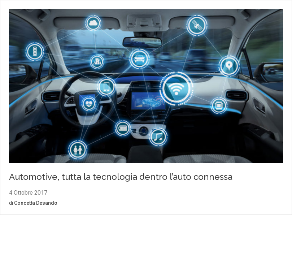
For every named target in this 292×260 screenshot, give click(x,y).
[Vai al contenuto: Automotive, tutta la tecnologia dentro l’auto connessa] (146, 87)
